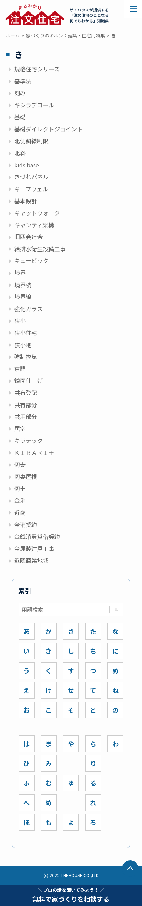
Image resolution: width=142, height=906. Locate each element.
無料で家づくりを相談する (71, 895)
